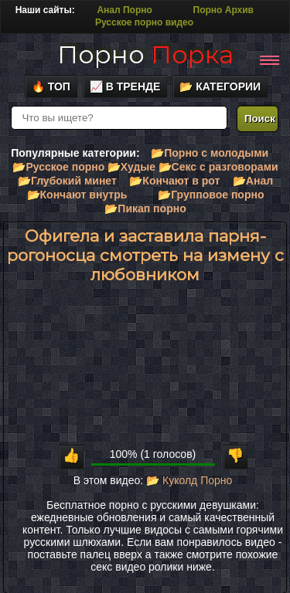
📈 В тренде (125, 86)
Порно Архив (223, 10)
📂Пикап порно (145, 208)
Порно (145, 54)
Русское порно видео (144, 22)
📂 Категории (220, 86)
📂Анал (253, 181)
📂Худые (131, 167)
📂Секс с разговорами (218, 167)
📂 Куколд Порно (189, 480)
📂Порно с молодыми (209, 153)
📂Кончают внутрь (77, 194)
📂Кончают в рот (174, 181)
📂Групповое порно (211, 194)
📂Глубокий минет (67, 181)
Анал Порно (124, 10)
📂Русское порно (58, 167)
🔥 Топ (51, 86)
